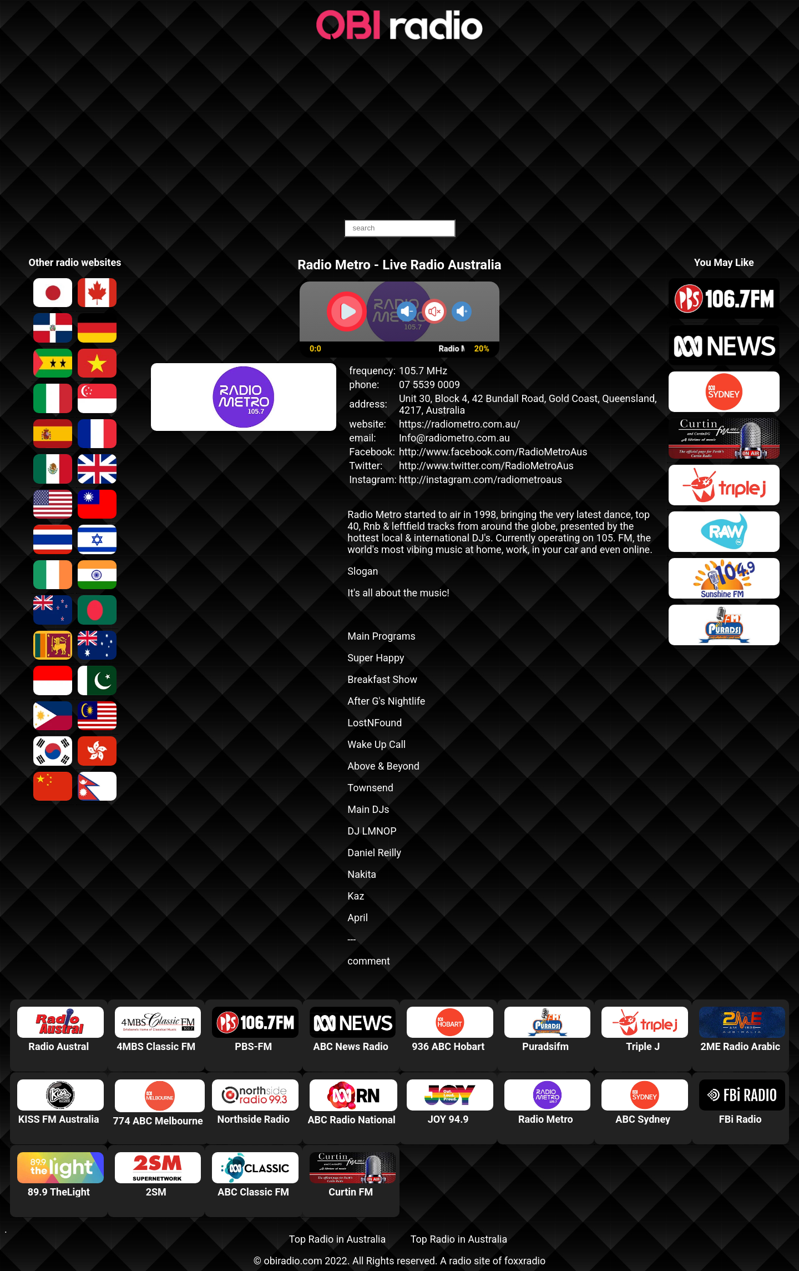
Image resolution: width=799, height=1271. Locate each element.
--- (351, 939)
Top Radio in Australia (337, 1239)
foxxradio (525, 1261)
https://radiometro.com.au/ (459, 424)
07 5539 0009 (429, 384)
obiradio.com (293, 1261)
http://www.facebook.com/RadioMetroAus (493, 452)
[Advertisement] (399, 130)
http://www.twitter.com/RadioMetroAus (486, 465)
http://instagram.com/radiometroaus (480, 479)
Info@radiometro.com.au (454, 438)
